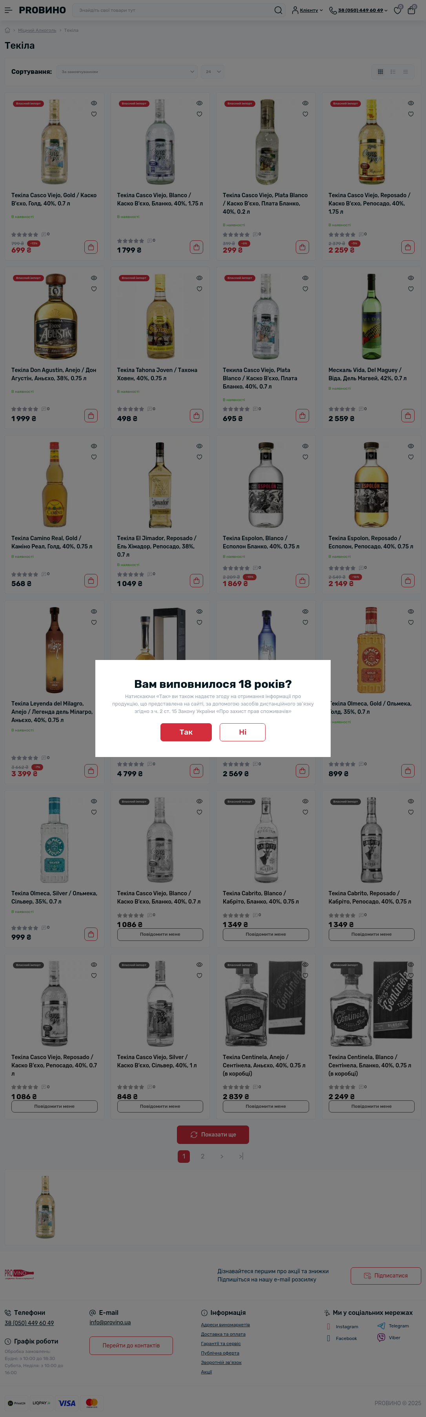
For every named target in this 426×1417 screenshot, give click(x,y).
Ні (242, 732)
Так (186, 732)
